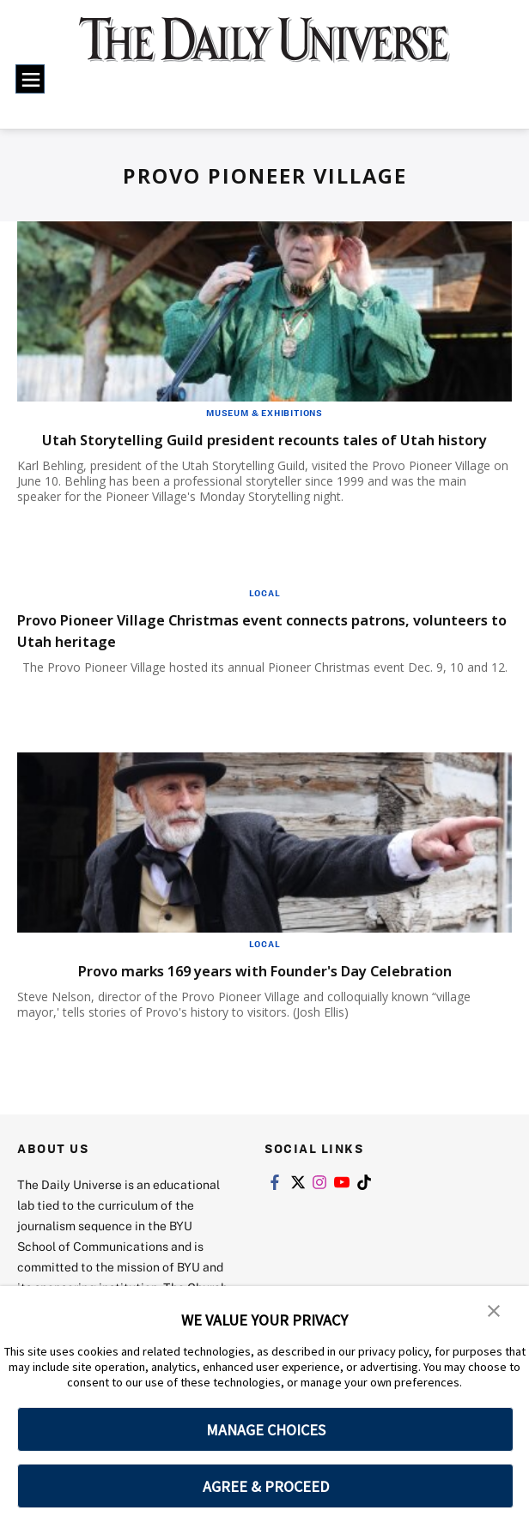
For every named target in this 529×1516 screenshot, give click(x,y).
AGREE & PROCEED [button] (266, 1486)
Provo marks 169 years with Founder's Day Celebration (264, 991)
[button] (495, 1311)
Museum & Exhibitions (264, 413)
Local (265, 614)
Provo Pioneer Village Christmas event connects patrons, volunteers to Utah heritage (261, 651)
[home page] (264, 49)
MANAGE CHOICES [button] (265, 1430)
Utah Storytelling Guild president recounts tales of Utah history (257, 449)
